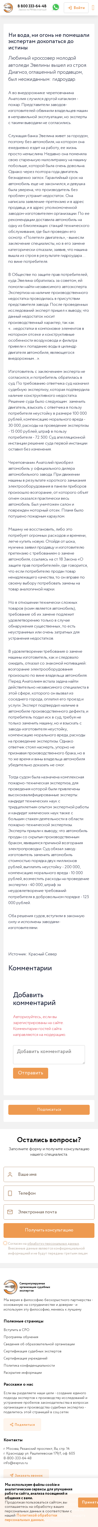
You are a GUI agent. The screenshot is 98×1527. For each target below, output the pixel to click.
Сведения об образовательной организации (39, 1344)
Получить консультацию (49, 1230)
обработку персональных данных (53, 1243)
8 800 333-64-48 (32, 6)
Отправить (30, 1073)
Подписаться (49, 1110)
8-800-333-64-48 (18, 1458)
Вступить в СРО (16, 1330)
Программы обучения (21, 1337)
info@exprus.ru (16, 1463)
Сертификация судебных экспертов (32, 1351)
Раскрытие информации (23, 1372)
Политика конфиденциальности (29, 1365)
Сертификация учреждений (25, 1358)
